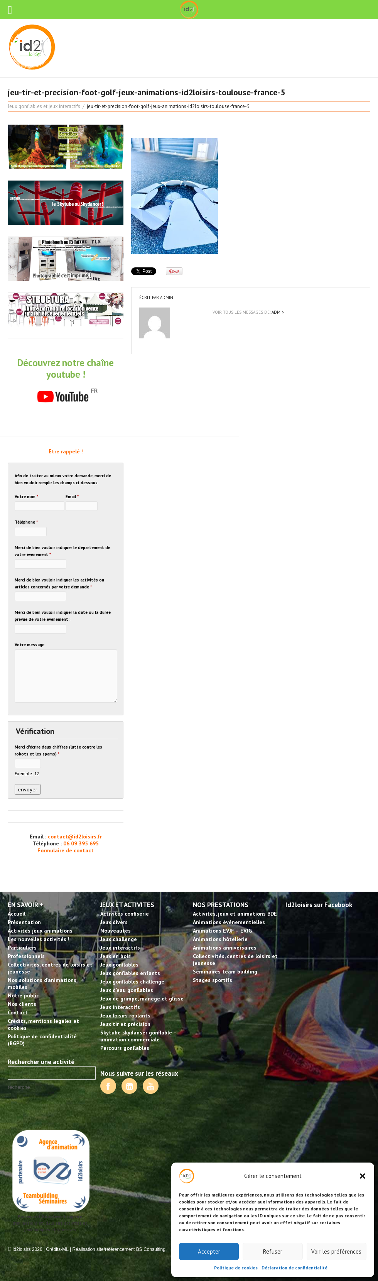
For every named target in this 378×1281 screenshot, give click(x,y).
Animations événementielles (229, 922)
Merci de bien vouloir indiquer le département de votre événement (62, 551)
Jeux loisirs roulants (125, 1015)
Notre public (23, 995)
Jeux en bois (115, 956)
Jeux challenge (118, 939)
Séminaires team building (225, 971)
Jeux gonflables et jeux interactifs (44, 106)
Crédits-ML (57, 1249)
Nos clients (22, 1003)
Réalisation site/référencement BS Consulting (118, 1249)
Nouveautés (115, 930)
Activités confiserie (124, 913)
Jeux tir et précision (125, 1024)
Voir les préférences (336, 1251)
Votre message (29, 644)
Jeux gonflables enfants (130, 973)
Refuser (272, 1251)
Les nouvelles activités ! (38, 939)
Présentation (24, 922)
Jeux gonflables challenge (132, 981)
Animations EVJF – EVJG (222, 930)
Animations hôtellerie (220, 939)
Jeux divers (114, 922)
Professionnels (26, 956)
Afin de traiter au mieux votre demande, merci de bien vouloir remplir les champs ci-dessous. (63, 479)
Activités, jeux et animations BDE (235, 913)
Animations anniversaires (224, 947)
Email (72, 496)
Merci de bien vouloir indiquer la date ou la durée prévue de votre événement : (63, 616)
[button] (362, 1176)
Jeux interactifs (120, 947)
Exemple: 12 (27, 773)
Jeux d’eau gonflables (126, 990)
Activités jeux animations (40, 930)
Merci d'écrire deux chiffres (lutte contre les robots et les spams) (58, 750)
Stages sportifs (212, 980)
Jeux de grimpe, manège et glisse (142, 998)
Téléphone (26, 522)
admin (166, 297)
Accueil (16, 913)
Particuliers (22, 947)
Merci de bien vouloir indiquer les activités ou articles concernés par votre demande (59, 583)
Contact (18, 1012)
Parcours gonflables (124, 1047)
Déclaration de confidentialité (294, 1268)
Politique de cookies (236, 1268)
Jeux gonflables (119, 964)
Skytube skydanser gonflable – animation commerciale (138, 1036)
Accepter (209, 1251)
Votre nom (26, 496)
